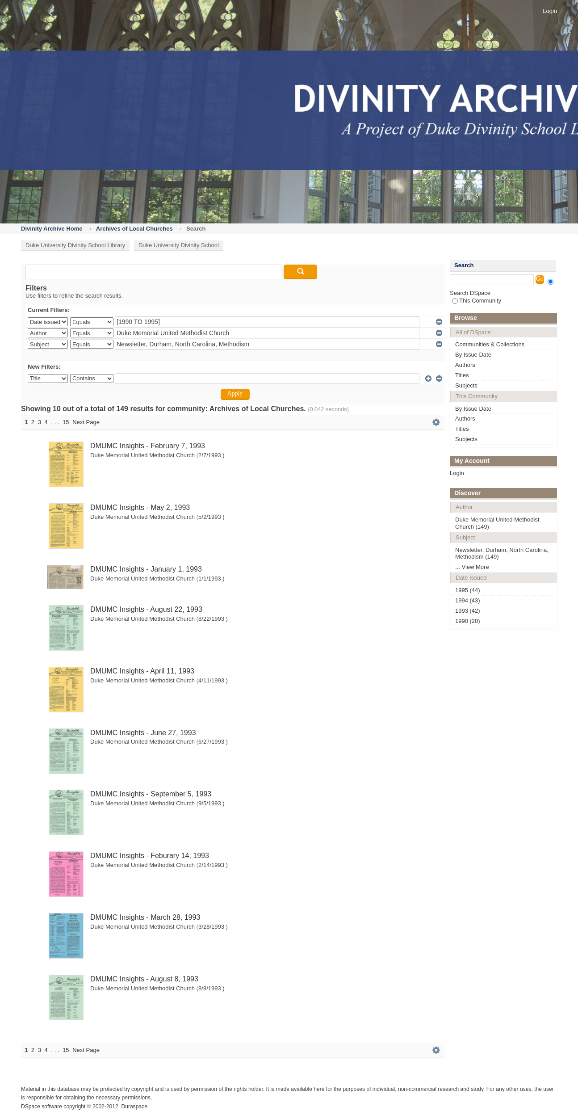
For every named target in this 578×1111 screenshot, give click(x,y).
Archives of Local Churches (134, 228)
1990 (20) (467, 621)
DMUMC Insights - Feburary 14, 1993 (149, 855)
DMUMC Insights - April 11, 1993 (142, 671)
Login (550, 11)
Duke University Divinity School (178, 245)
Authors (465, 365)
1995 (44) (467, 590)
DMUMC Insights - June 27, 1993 (143, 732)
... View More (472, 567)
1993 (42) (467, 610)
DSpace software (41, 1106)
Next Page (86, 422)
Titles (462, 375)
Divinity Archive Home (52, 228)
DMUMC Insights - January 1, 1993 (146, 569)
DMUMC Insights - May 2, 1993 (140, 507)
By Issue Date (473, 354)
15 (66, 422)
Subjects (466, 385)
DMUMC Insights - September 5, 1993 (150, 794)
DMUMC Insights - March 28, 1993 (145, 917)
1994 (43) (467, 600)
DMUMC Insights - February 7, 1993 (147, 446)
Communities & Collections (489, 344)
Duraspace (134, 1106)
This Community (476, 300)
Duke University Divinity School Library (75, 245)
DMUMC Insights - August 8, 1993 (144, 979)
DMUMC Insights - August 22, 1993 (146, 609)
